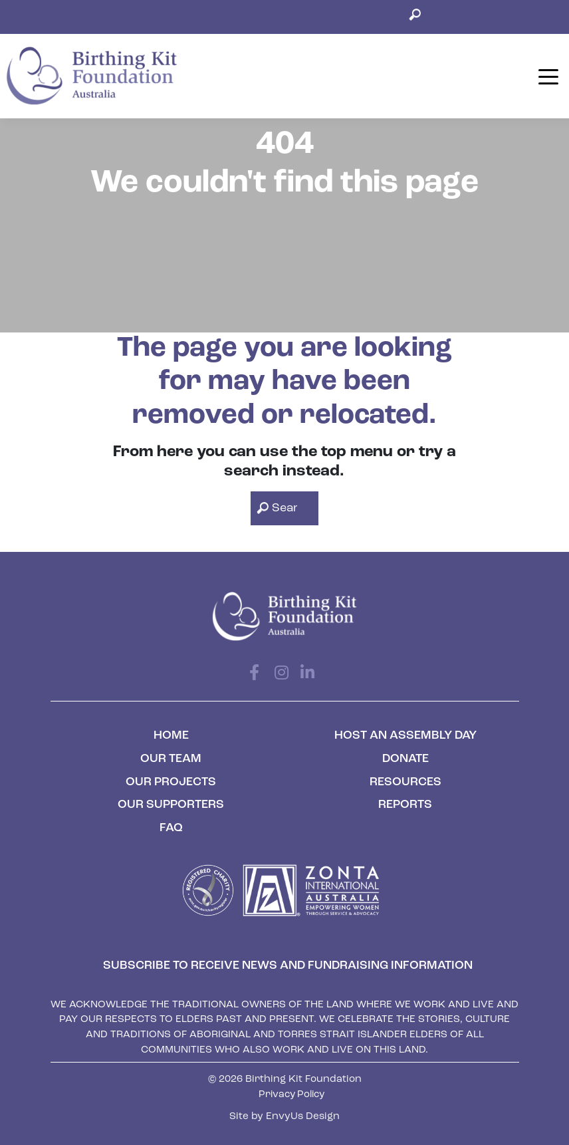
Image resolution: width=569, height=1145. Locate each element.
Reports (405, 805)
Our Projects (171, 782)
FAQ (171, 828)
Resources (405, 782)
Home (171, 735)
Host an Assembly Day (405, 735)
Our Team (170, 759)
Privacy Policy (291, 1095)
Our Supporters (171, 805)
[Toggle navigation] (548, 75)
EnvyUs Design (303, 1117)
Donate (405, 759)
